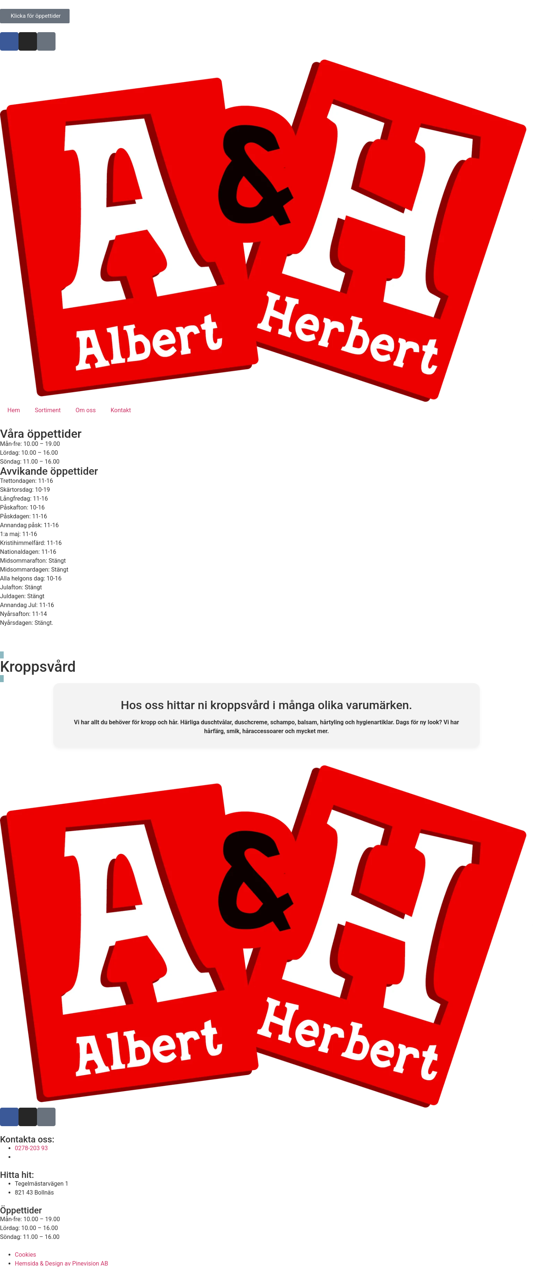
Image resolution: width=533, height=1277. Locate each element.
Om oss (86, 410)
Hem (13, 410)
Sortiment (48, 410)
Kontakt (121, 410)
